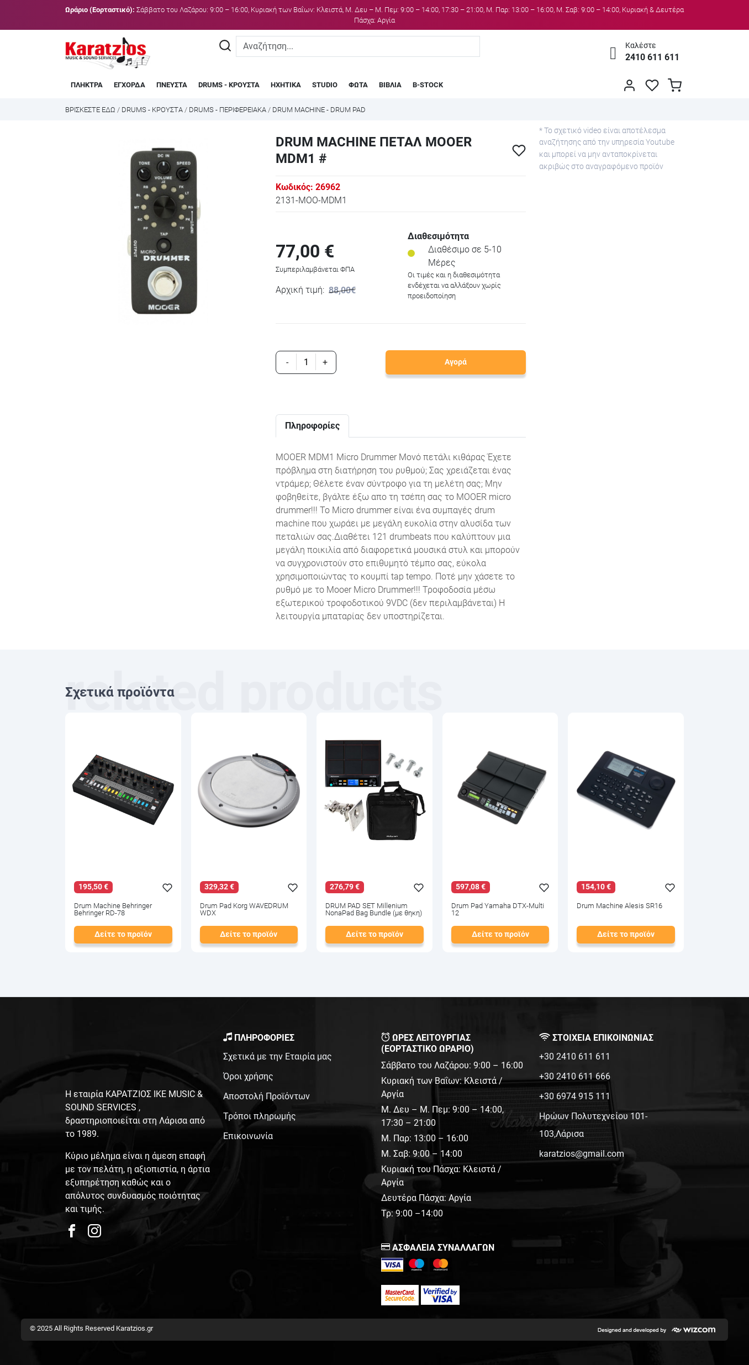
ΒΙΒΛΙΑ (390, 85)
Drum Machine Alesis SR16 (619, 906)
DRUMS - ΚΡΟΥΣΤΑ (229, 85)
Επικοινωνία (248, 1136)
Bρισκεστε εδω (91, 110)
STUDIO (324, 85)
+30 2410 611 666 (574, 1076)
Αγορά (456, 362)
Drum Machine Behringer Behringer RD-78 (113, 910)
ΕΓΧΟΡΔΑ (129, 85)
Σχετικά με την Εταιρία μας (277, 1056)
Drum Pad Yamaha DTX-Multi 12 (497, 910)
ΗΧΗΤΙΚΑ (286, 85)
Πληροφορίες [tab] (312, 425)
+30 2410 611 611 (574, 1056)
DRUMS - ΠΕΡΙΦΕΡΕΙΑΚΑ (227, 110)
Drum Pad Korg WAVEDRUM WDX (244, 910)
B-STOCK (428, 85)
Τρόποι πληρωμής (259, 1116)
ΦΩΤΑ (358, 85)
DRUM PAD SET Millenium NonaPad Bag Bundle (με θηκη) (373, 910)
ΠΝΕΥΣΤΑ (171, 85)
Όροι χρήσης (248, 1076)
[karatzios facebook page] (76, 1234)
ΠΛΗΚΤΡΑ (87, 85)
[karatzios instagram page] (94, 1234)
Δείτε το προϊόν (123, 934)
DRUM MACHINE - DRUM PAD (319, 110)
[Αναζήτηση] (225, 46)
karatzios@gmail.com (581, 1153)
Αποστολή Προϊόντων (266, 1096)
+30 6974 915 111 (574, 1096)
